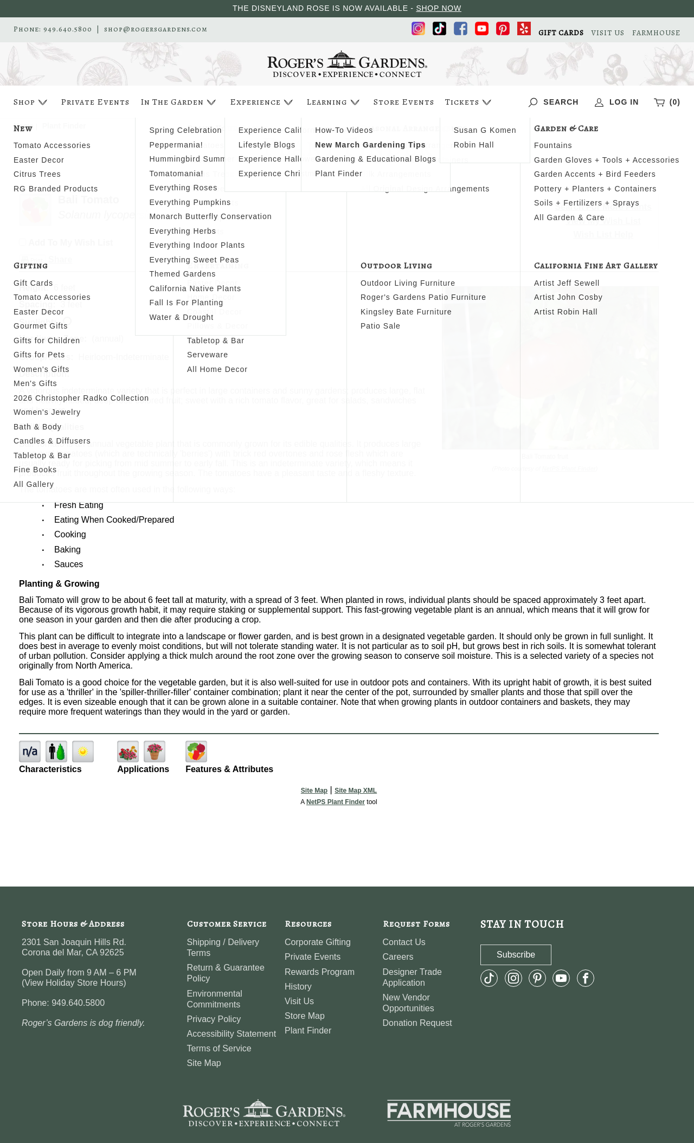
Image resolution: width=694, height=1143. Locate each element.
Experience (262, 102)
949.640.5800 (67, 29)
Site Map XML (356, 790)
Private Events (95, 102)
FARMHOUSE (656, 33)
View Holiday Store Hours (73, 982)
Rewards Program (320, 972)
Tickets (469, 102)
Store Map (305, 1015)
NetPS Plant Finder (569, 468)
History (298, 986)
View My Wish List (603, 221)
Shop (32, 102)
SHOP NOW (438, 8)
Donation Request (417, 1023)
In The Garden (179, 102)
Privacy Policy (214, 1019)
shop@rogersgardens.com (156, 29)
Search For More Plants (603, 206)
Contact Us (404, 942)
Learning (334, 102)
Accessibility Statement (232, 1033)
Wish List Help (603, 234)
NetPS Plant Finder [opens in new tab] (335, 802)
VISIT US (608, 33)
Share (60, 259)
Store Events (404, 102)
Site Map (314, 790)
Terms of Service (219, 1048)
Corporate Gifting (318, 942)
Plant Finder (308, 1030)
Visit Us (299, 1001)
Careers (398, 956)
